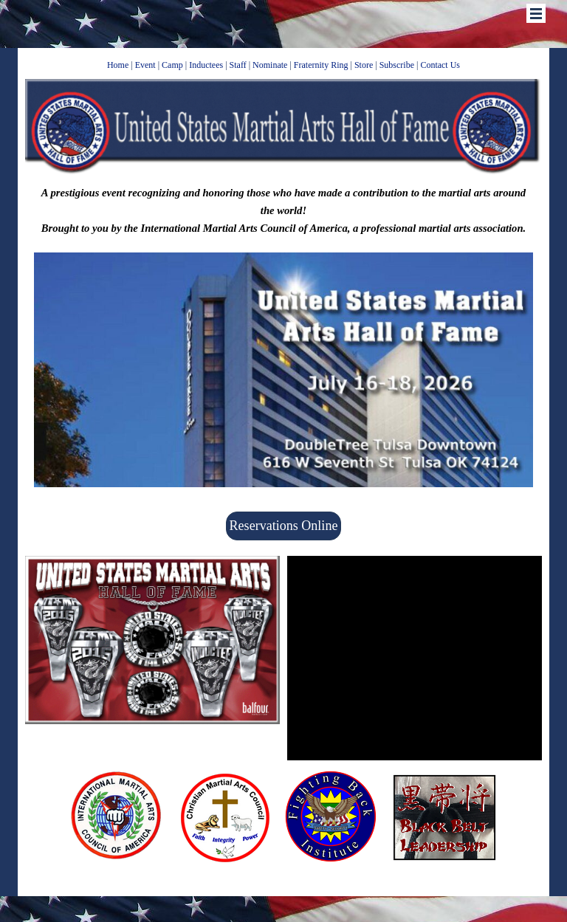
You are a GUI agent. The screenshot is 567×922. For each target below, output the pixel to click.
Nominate (269, 65)
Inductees (206, 65)
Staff (238, 65)
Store (363, 65)
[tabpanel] (284, 64)
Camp (172, 65)
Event (145, 65)
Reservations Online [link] (284, 525)
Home (117, 65)
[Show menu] (536, 13)
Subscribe (396, 65)
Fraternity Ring (321, 65)
